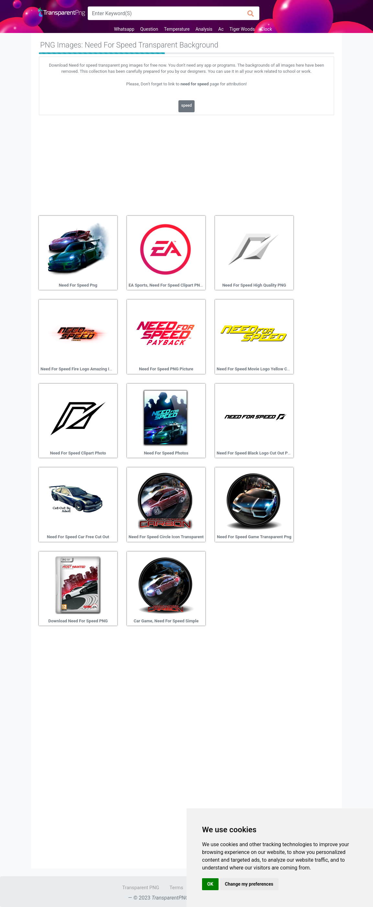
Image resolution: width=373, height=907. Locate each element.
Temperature (177, 29)
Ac (220, 29)
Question (149, 29)
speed (186, 105)
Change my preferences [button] (249, 884)
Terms (176, 888)
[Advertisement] (186, 163)
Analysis (204, 29)
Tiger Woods (242, 29)
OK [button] (210, 884)
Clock (266, 29)
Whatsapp (124, 29)
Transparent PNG (140, 888)
